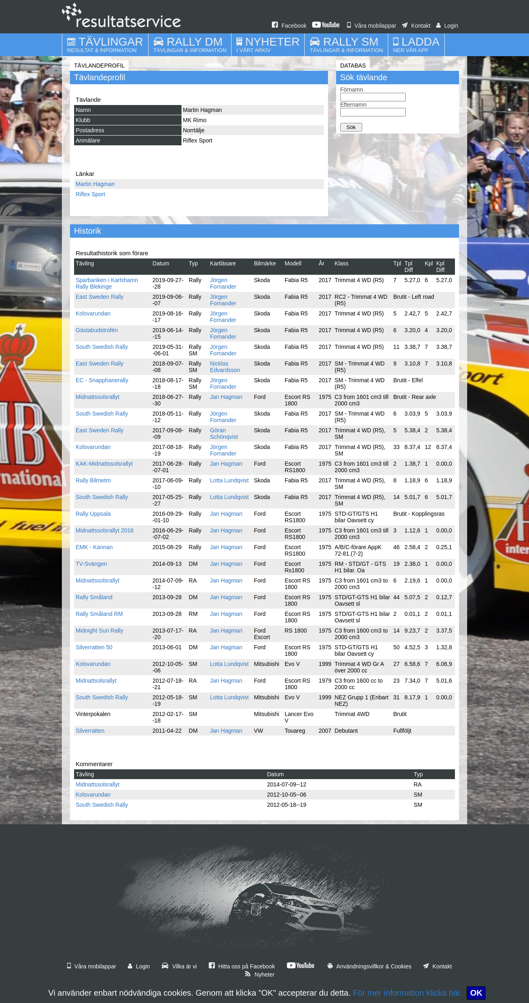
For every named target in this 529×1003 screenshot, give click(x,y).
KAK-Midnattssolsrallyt (104, 463)
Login (447, 25)
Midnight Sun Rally (99, 630)
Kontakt (416, 25)
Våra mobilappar (371, 25)
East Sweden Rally (100, 296)
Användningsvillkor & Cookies (369, 966)
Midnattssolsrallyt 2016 (104, 530)
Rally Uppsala (93, 513)
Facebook (289, 25)
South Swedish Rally (102, 347)
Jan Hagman (226, 397)
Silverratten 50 (94, 647)
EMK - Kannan (94, 547)
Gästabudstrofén (97, 330)
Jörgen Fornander (223, 283)
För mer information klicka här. (407, 992)
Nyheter (260, 974)
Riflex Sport (90, 194)
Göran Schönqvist (224, 433)
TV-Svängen (91, 564)
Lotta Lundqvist (229, 480)
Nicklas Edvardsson (225, 366)
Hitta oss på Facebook (242, 966)
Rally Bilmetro (93, 480)
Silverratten (90, 730)
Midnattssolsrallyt (97, 397)
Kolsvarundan (93, 313)
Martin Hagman (95, 184)
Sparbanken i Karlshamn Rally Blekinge (107, 283)
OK (476, 992)
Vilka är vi (179, 966)
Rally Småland (94, 597)
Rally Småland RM (99, 614)
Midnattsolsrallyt (96, 680)
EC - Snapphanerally (102, 380)
